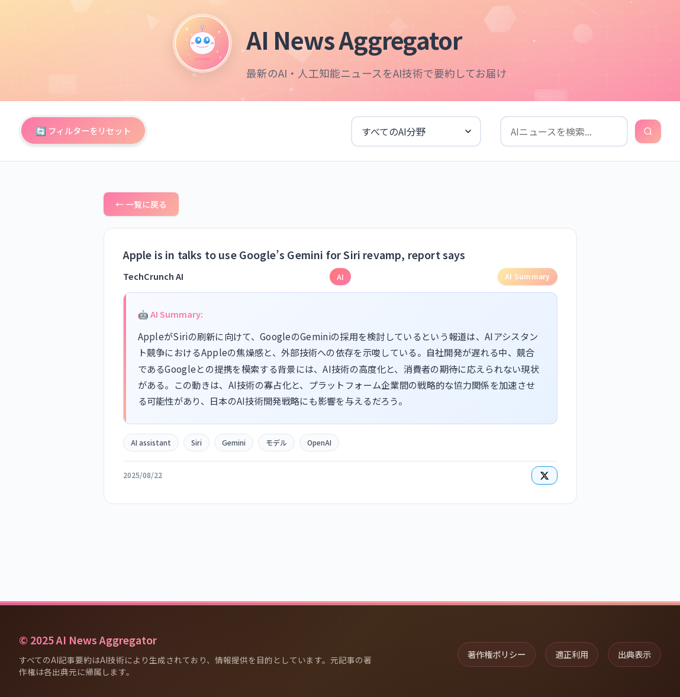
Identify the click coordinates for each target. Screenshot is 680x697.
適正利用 (571, 654)
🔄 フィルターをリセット (83, 130)
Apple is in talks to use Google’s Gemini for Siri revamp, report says (294, 254)
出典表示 (634, 654)
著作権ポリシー (497, 654)
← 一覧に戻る (141, 204)
